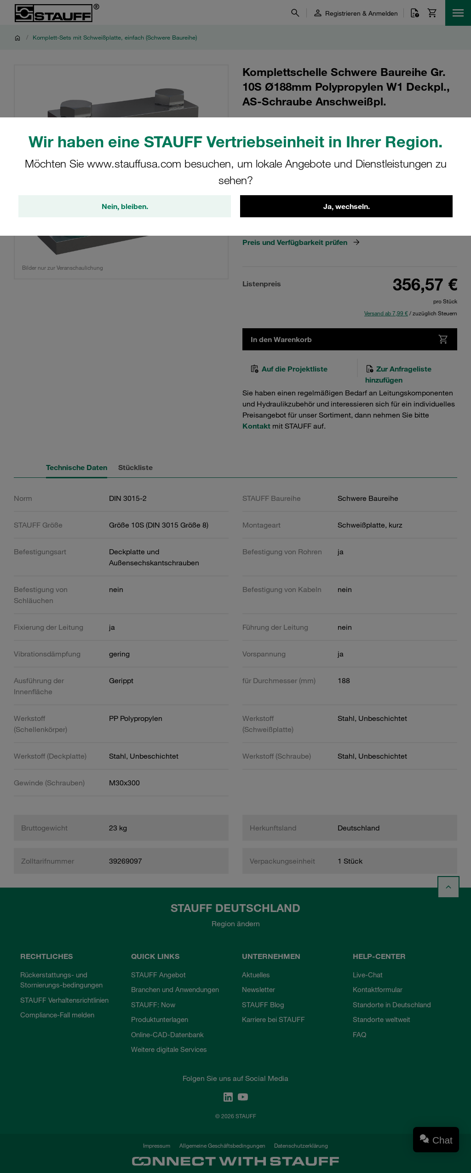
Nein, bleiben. (125, 206)
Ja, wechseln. (346, 206)
